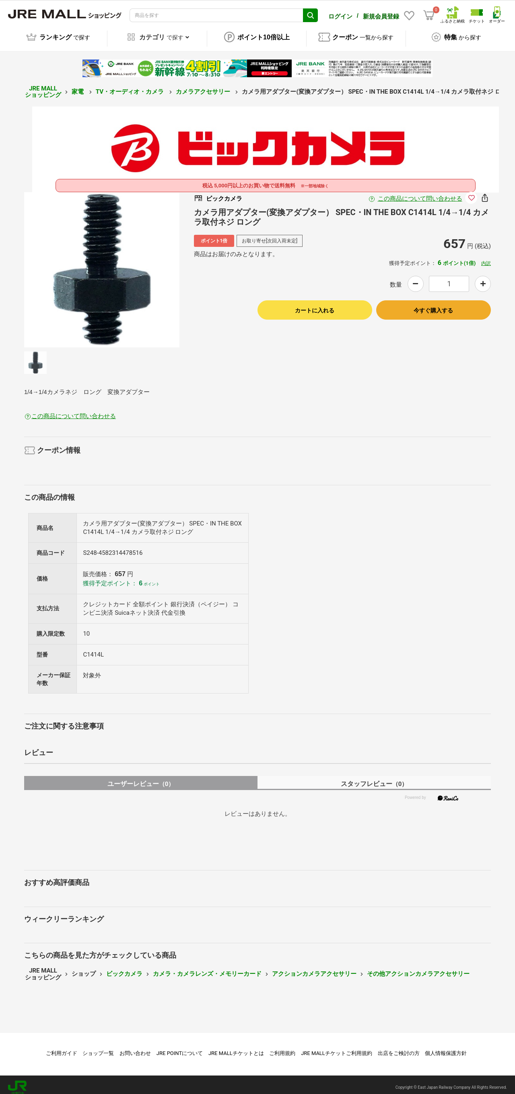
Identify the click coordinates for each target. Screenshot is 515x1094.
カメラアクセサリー (204, 86)
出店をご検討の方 (399, 1048)
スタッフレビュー (374, 778)
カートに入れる (314, 305)
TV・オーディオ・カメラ (130, 86)
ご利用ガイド (61, 1048)
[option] (101, 264)
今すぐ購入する (433, 305)
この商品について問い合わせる (420, 193)
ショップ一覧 (98, 1048)
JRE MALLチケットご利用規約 (336, 1048)
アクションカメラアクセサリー (314, 968)
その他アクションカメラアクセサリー (418, 968)
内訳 (486, 258)
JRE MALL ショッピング (43, 86)
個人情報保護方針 (446, 1048)
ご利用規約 (282, 1048)
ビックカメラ (124, 968)
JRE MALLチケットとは (236, 1048)
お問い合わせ (135, 1048)
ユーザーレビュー (141, 778)
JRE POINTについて (180, 1048)
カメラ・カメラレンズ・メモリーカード (207, 968)
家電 (78, 86)
